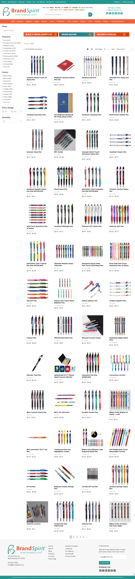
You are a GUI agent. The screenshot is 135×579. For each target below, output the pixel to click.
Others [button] (105, 21)
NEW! (13, 21)
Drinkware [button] (60, 21)
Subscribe (104, 563)
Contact (51, 556)
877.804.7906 (114, 8)
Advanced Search (117, 21)
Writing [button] (97, 21)
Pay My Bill (69, 554)
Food (69, 21)
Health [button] (75, 21)
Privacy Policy (70, 556)
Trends (28, 2)
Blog (50, 551)
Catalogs (21, 2)
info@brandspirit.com (114, 10)
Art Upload (41, 2)
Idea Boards (12, 2)
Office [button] (83, 21)
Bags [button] (36, 21)
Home (50, 546)
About (4, 2)
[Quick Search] (66, 14)
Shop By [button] (20, 21)
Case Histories (60, 2)
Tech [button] (90, 21)
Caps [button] (52, 21)
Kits (34, 2)
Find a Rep (52, 559)
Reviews (51, 554)
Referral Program (71, 546)
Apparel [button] (29, 21)
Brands (44, 21)
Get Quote (50, 2)
